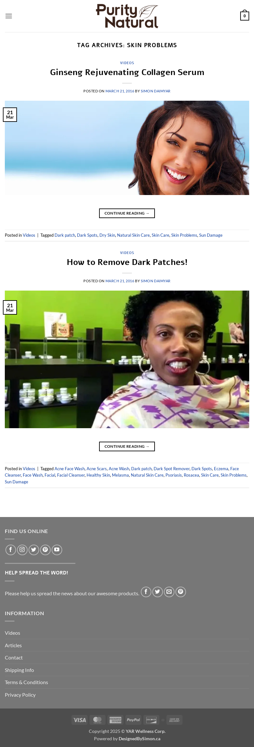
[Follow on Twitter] (34, 550)
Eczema (221, 468)
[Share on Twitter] (157, 592)
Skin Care (160, 235)
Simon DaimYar (156, 91)
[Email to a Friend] (169, 592)
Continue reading (127, 213)
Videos (127, 63)
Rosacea (191, 475)
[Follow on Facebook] (10, 550)
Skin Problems (184, 235)
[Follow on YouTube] (57, 550)
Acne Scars (97, 468)
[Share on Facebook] (146, 592)
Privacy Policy (20, 695)
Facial (50, 475)
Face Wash (33, 475)
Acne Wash (119, 468)
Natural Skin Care (133, 235)
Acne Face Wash (70, 468)
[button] (9, 16)
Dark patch (65, 235)
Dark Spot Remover (172, 468)
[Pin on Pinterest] (180, 592)
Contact (14, 657)
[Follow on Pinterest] (45, 550)
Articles (13, 645)
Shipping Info (19, 670)
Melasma (120, 475)
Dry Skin (107, 235)
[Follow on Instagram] (22, 550)
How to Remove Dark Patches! (127, 262)
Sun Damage (211, 235)
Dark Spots (87, 235)
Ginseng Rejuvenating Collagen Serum (127, 72)
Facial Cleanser (71, 475)
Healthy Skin (98, 475)
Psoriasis (173, 475)
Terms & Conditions (26, 682)
